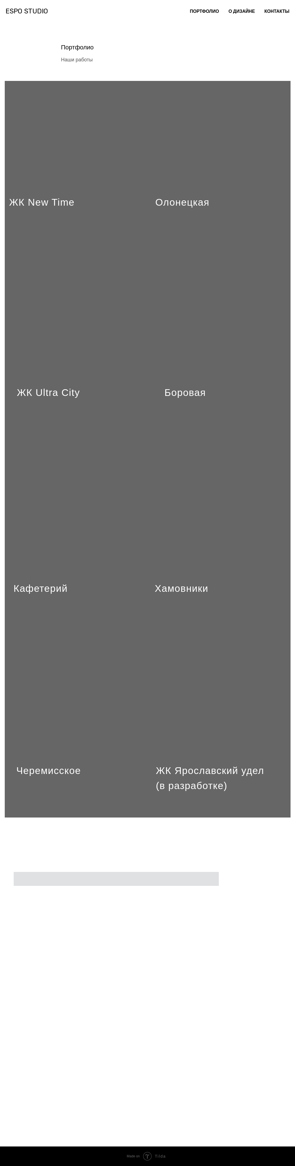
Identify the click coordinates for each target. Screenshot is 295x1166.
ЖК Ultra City (48, 392)
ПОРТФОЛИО (204, 11)
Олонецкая (182, 202)
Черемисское (48, 770)
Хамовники (181, 588)
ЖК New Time (42, 202)
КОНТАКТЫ (276, 11)
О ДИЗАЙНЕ (242, 11)
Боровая (185, 392)
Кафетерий (41, 588)
